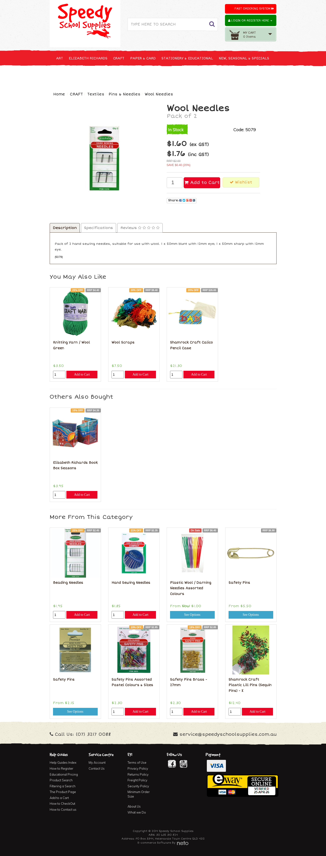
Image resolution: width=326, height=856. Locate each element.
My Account (97, 762)
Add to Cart (202, 182)
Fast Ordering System (254, 8)
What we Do (137, 812)
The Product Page (63, 792)
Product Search (61, 780)
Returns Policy (138, 774)
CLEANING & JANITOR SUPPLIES (113, 76)
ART (59, 58)
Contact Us (97, 768)
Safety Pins (239, 583)
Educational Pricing (64, 774)
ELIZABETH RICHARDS (88, 58)
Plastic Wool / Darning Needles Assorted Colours (190, 588)
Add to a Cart (59, 798)
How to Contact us (63, 809)
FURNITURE (200, 76)
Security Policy (138, 786)
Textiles (95, 94)
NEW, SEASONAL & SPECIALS (244, 58)
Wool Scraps (123, 342)
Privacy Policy (138, 768)
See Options (192, 614)
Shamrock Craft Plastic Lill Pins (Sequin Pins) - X (250, 685)
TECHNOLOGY (67, 76)
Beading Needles (68, 583)
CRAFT (118, 58)
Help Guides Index (63, 762)
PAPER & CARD (143, 58)
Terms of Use (137, 762)
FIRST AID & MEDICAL (166, 76)
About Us (134, 806)
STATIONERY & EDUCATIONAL (187, 58)
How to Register (61, 768)
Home (59, 94)
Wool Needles (159, 94)
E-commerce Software (154, 842)
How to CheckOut (62, 803)
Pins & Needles (124, 94)
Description (65, 228)
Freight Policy (137, 780)
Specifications (98, 228)
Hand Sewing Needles (131, 583)
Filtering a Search (62, 786)
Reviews (140, 228)
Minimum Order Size (139, 794)
